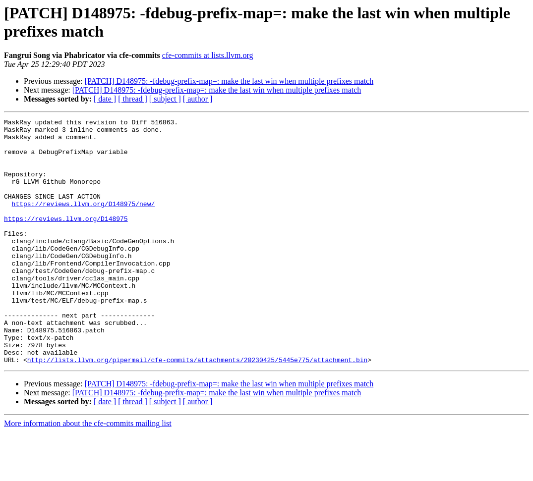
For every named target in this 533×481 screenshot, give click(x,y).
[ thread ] (132, 99)
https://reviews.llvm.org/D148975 (66, 239)
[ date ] (105, 99)
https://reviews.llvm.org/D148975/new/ (83, 221)
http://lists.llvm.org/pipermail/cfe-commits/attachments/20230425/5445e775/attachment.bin (197, 408)
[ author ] (198, 99)
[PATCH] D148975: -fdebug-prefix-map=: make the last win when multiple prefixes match (229, 81)
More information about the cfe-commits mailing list (88, 472)
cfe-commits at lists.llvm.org (207, 55)
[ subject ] (165, 99)
